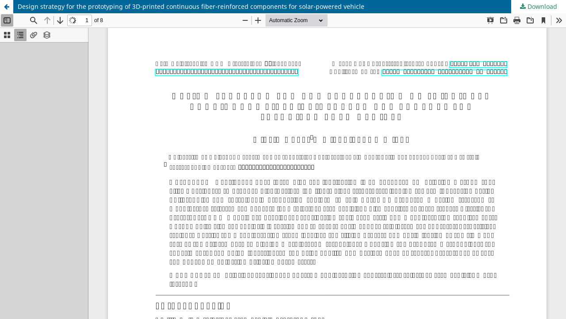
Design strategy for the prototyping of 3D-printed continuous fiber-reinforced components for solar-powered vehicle (191, 6)
